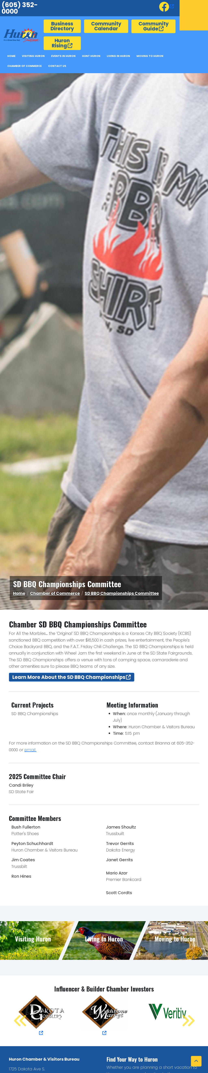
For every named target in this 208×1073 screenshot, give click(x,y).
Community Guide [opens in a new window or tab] (154, 26)
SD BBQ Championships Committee (122, 593)
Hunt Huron (91, 56)
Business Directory (62, 26)
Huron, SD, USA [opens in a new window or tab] (194, 15)
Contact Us (57, 66)
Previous (16, 1015)
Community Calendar (106, 26)
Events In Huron (63, 56)
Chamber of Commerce (24, 66)
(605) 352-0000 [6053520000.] (20, 8)
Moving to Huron (149, 56)
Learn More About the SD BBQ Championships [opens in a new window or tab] (68, 677)
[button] (196, 1061)
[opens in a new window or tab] (166, 6)
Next (184, 1015)
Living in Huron (118, 56)
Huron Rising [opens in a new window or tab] (61, 43)
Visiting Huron (33, 56)
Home (11, 56)
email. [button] (30, 750)
